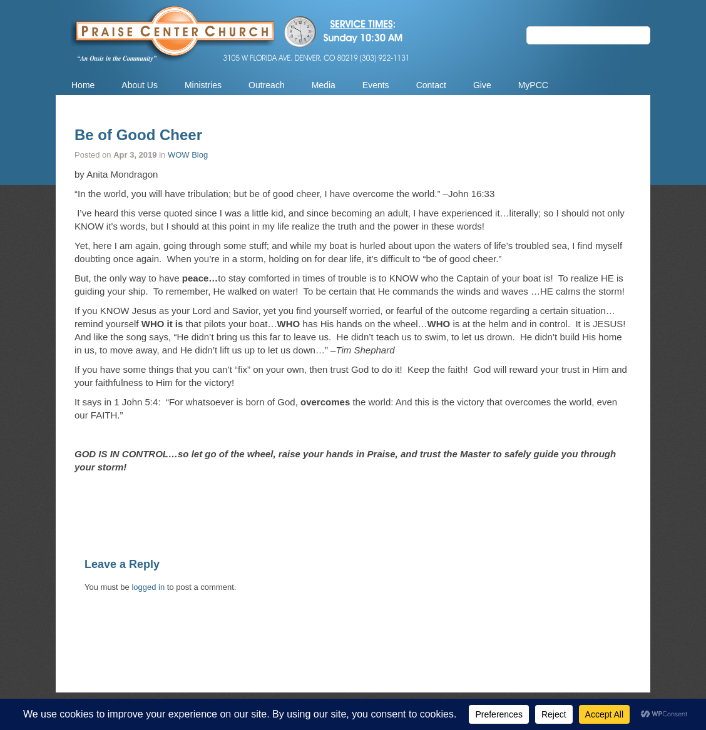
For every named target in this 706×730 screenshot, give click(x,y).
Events (375, 85)
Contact (431, 85)
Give (482, 85)
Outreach (266, 85)
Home (83, 85)
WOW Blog (188, 155)
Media (323, 85)
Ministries (203, 85)
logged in (148, 587)
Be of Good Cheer (138, 134)
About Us (139, 85)
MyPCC (533, 85)
